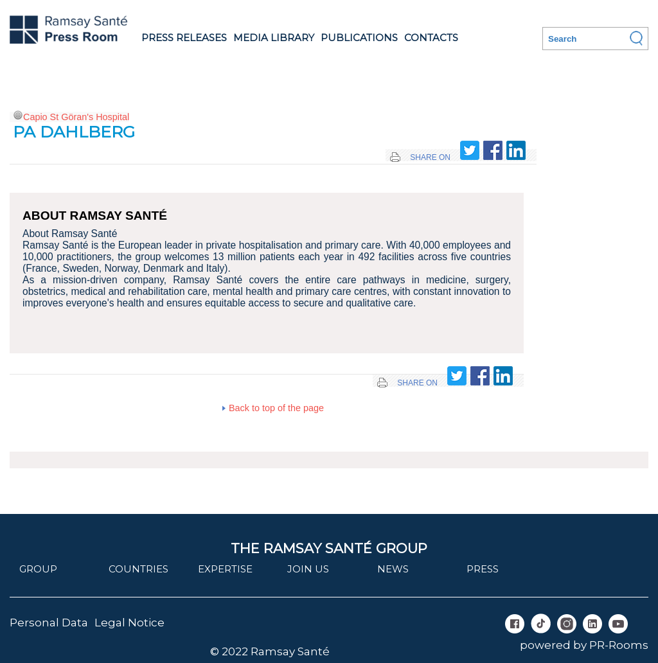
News (393, 569)
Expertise (225, 569)
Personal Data (49, 622)
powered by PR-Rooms (584, 645)
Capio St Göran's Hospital (76, 117)
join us (308, 569)
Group (38, 569)
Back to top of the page (276, 408)
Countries (138, 569)
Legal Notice (129, 622)
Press (483, 569)
